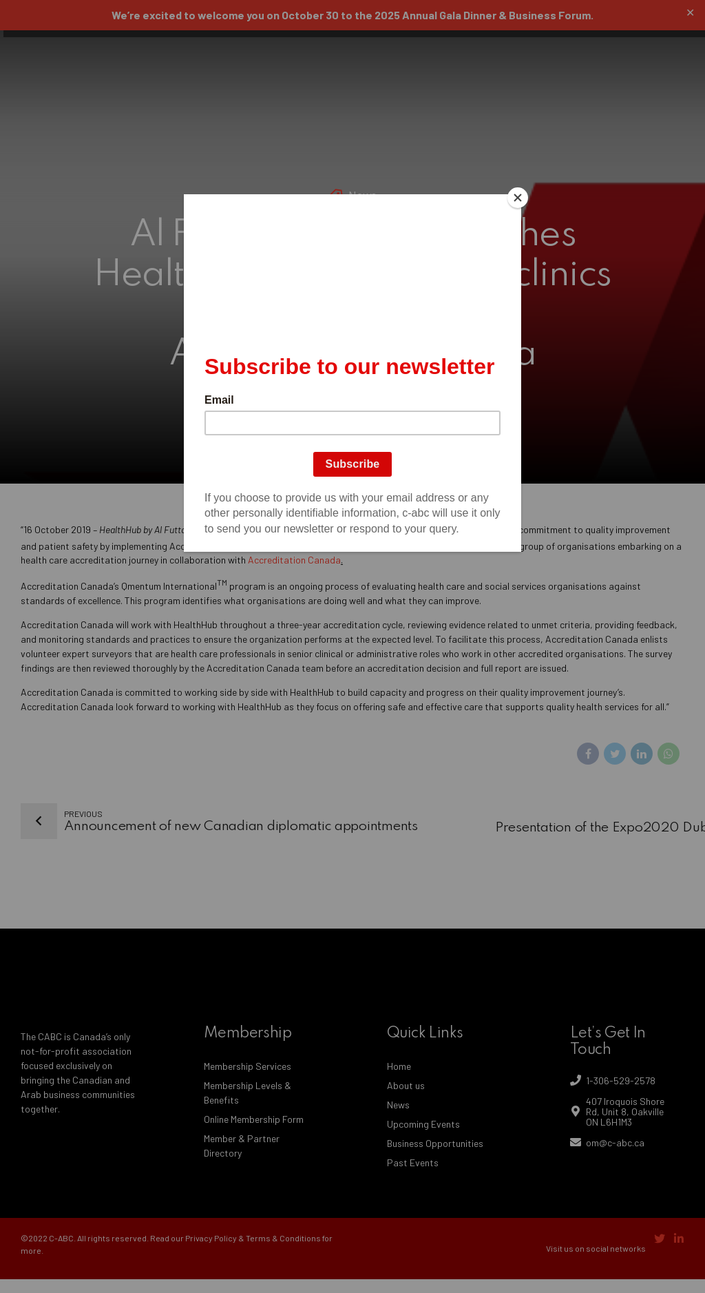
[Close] (517, 197)
